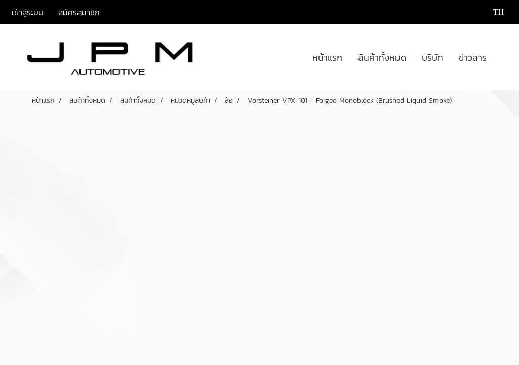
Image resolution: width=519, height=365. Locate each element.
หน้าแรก (327, 57)
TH (492, 12)
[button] (503, 57)
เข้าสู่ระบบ (28, 12)
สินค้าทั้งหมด (382, 57)
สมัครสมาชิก (79, 12)
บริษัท (432, 57)
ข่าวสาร (473, 57)
